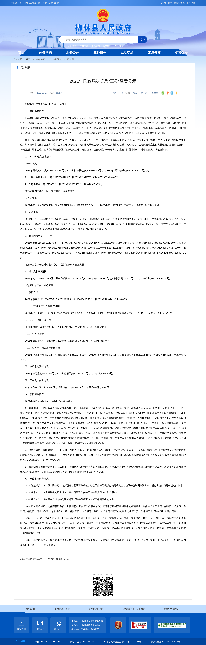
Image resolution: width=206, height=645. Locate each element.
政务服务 (100, 52)
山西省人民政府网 (32, 3)
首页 (21, 52)
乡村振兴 (84, 46)
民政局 (70, 59)
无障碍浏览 (179, 3)
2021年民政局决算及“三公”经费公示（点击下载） (46, 559)
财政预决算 (56, 59)
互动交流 (127, 52)
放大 (135, 93)
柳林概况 (119, 46)
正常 (141, 93)
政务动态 (45, 52)
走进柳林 (154, 52)
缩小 (147, 93)
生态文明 (95, 46)
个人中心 (191, 3)
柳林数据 (181, 52)
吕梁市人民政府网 (51, 3)
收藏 (114, 93)
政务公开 (72, 52)
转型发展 (107, 46)
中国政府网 (16, 3)
